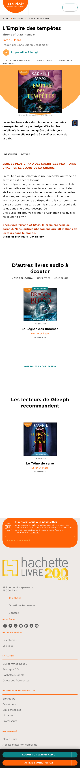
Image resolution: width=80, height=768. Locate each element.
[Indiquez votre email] (36, 540)
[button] (40, 754)
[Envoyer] (71, 540)
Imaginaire (18, 18)
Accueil (5, 18)
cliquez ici (34, 532)
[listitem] (5, 625)
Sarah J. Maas (11, 40)
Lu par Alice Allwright (25, 52)
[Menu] (70, 7)
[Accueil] (15, 7)
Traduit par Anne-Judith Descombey (25, 44)
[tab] (10, 154)
